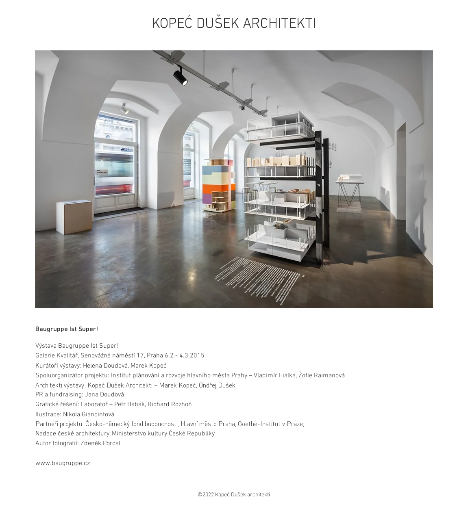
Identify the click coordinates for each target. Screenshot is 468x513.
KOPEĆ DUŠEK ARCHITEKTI (234, 24)
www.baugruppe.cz (62, 463)
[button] (234, 179)
